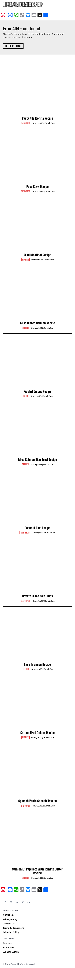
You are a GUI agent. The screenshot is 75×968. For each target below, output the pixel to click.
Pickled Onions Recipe (37, 391)
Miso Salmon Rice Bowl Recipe (37, 460)
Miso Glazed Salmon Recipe (37, 323)
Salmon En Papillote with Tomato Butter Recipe (37, 871)
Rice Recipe (25, 532)
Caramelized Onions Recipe (37, 733)
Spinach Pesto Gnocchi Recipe (37, 801)
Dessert (25, 669)
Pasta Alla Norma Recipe (37, 118)
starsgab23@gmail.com (43, 123)
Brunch (25, 328)
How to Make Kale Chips (37, 596)
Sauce (25, 396)
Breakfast (25, 123)
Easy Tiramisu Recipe (37, 664)
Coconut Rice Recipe (37, 528)
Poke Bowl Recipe (37, 187)
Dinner (25, 259)
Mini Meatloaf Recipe (37, 255)
